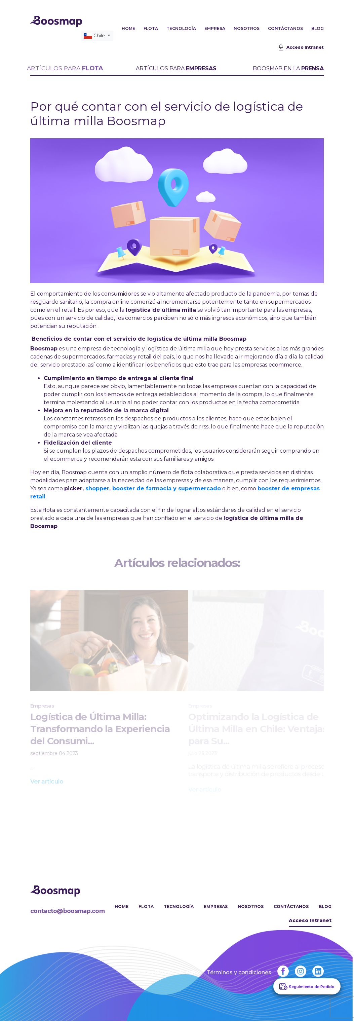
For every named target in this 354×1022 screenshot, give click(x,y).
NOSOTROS (247, 29)
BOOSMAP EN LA (288, 69)
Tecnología (179, 907)
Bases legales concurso (167, 973)
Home (123, 907)
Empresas (216, 907)
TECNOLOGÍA (181, 29)
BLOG (317, 29)
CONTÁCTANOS (285, 29)
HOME (128, 29)
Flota (147, 907)
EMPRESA (214, 29)
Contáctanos (291, 907)
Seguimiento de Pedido (312, 986)
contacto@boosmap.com (68, 912)
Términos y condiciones (238, 973)
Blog (325, 907)
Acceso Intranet (301, 48)
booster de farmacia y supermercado (166, 489)
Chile (95, 36)
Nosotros (251, 907)
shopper (97, 489)
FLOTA (151, 29)
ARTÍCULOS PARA (65, 69)
